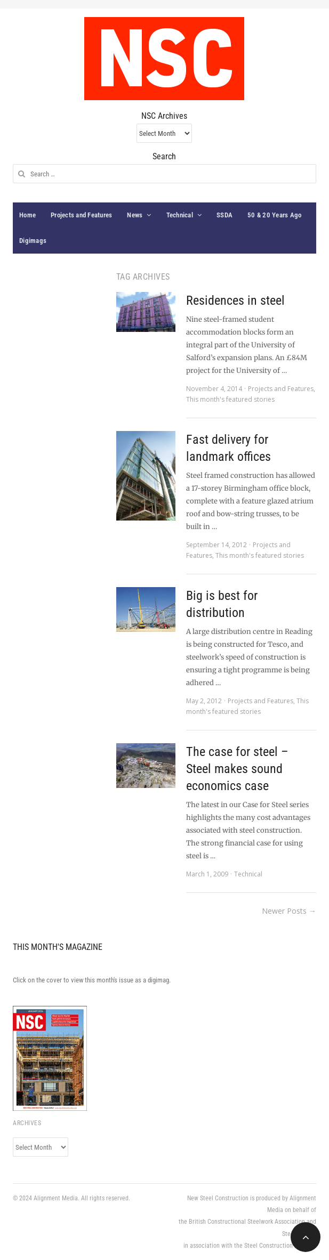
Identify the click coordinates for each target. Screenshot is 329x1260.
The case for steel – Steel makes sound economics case (237, 768)
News (134, 215)
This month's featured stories (230, 399)
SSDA (224, 215)
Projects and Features (81, 215)
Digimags (32, 241)
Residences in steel (235, 300)
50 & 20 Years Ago (274, 215)
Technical (179, 215)
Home (27, 215)
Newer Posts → (289, 911)
